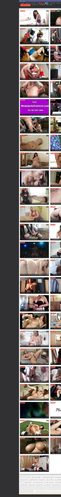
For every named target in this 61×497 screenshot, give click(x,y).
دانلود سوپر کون (12, 484)
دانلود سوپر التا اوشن (14, 479)
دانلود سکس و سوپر (56, 487)
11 (20, 491)
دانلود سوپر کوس (20, 484)
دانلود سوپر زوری (48, 482)
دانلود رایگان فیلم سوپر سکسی (54, 479)
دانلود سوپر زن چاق (56, 482)
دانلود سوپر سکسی (39, 482)
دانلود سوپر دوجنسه (4, 479)
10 (23, 491)
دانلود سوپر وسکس (36, 484)
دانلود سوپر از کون (30, 479)
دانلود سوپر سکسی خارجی (18, 482)
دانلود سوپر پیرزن (28, 484)
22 (18, 491)
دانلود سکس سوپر (4, 484)
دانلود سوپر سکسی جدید (29, 482)
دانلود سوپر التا (22, 479)
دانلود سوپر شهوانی (8, 482)
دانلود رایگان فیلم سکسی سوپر (41, 479)
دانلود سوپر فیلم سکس (55, 484)
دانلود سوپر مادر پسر (46, 484)
